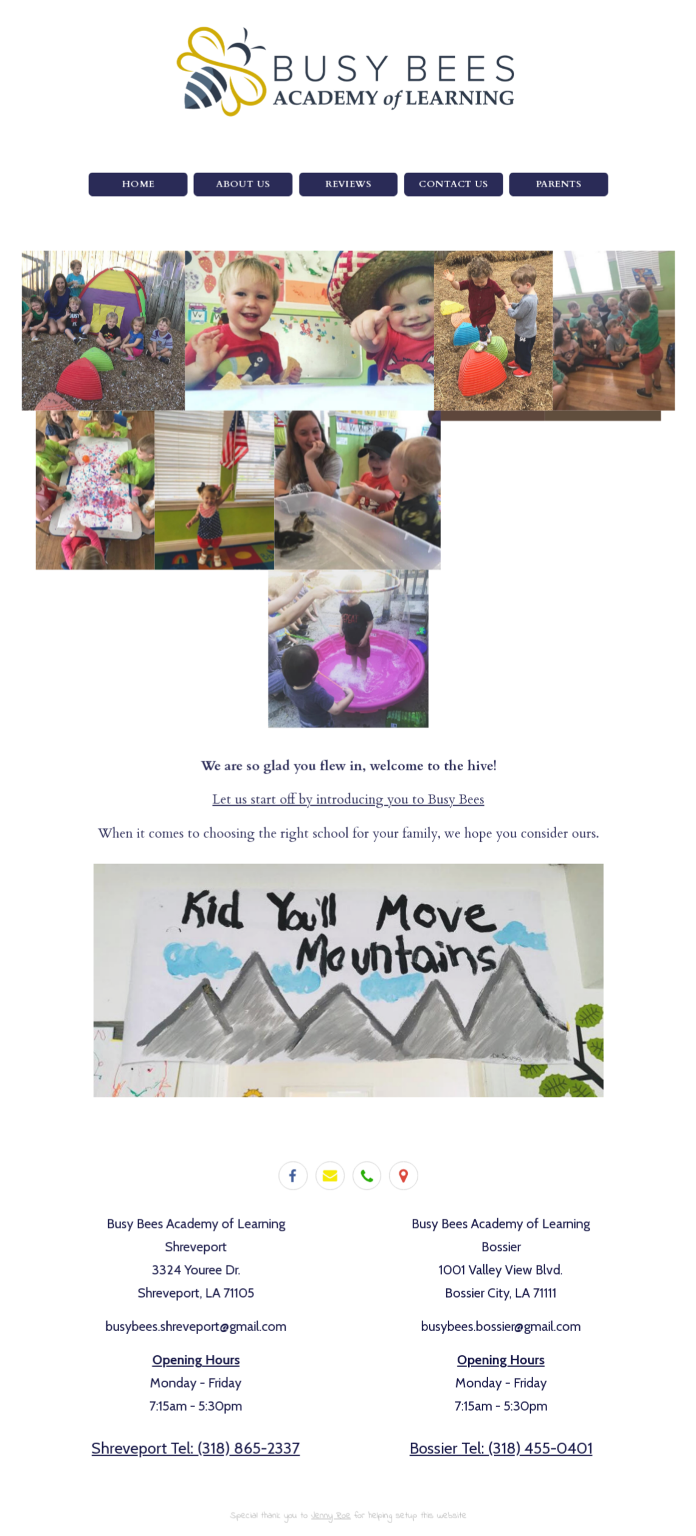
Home (138, 186)
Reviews (348, 186)
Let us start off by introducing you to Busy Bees (348, 799)
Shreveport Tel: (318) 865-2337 (196, 1444)
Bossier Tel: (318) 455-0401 (500, 1444)
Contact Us (453, 186)
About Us (243, 186)
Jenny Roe (331, 1511)
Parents (558, 186)
